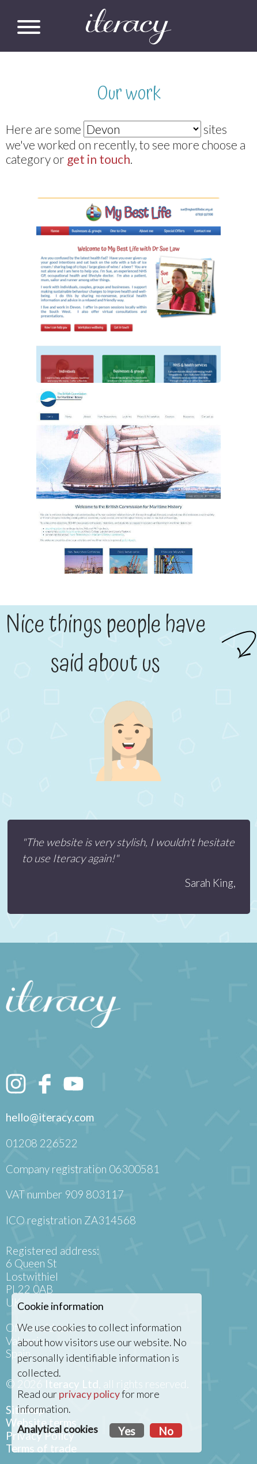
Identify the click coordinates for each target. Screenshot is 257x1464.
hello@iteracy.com (50, 1117)
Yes (126, 1431)
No (165, 1431)
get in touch (98, 159)
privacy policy (89, 1394)
